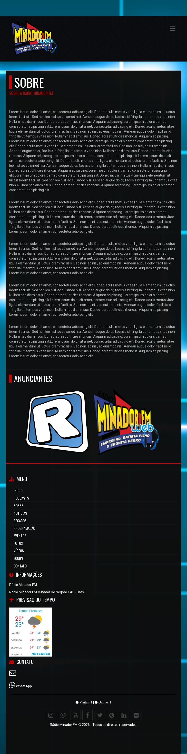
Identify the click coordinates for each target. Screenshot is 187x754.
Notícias (20, 513)
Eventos (20, 535)
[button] (172, 29)
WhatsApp (24, 686)
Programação (24, 528)
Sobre (18, 505)
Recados (20, 520)
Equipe (18, 558)
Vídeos (19, 550)
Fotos (18, 543)
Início (18, 490)
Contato (20, 565)
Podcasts (21, 498)
